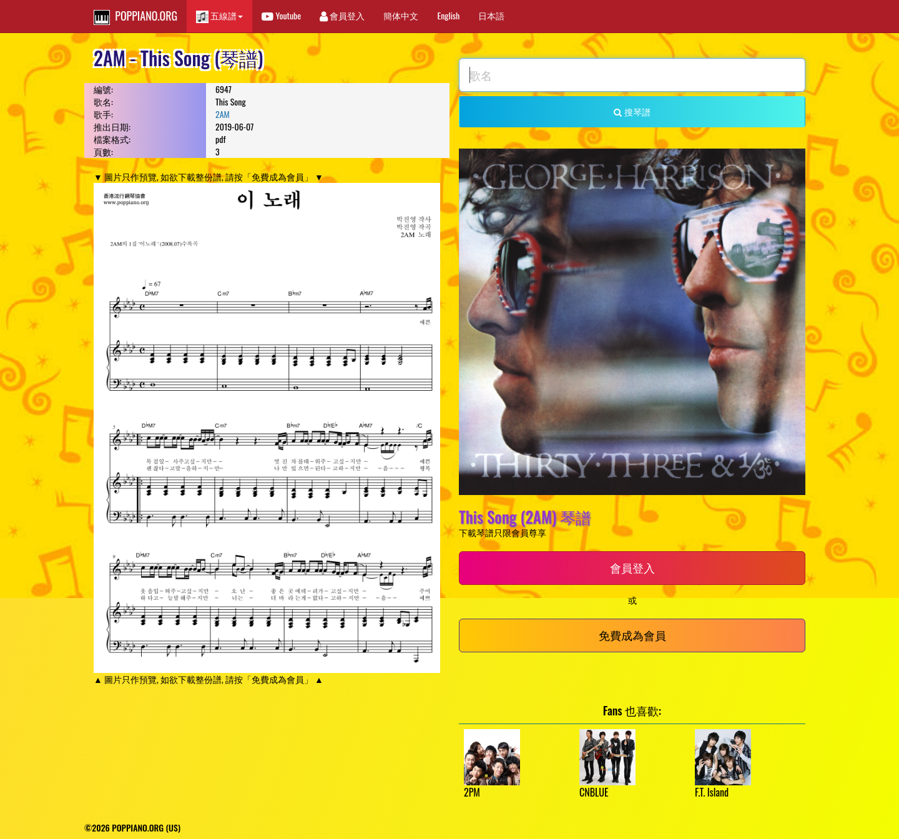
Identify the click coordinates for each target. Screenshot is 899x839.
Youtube (281, 15)
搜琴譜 (632, 111)
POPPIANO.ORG (135, 16)
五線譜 (219, 16)
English (448, 15)
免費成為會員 (632, 635)
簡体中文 (400, 15)
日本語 (491, 15)
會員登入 (342, 15)
